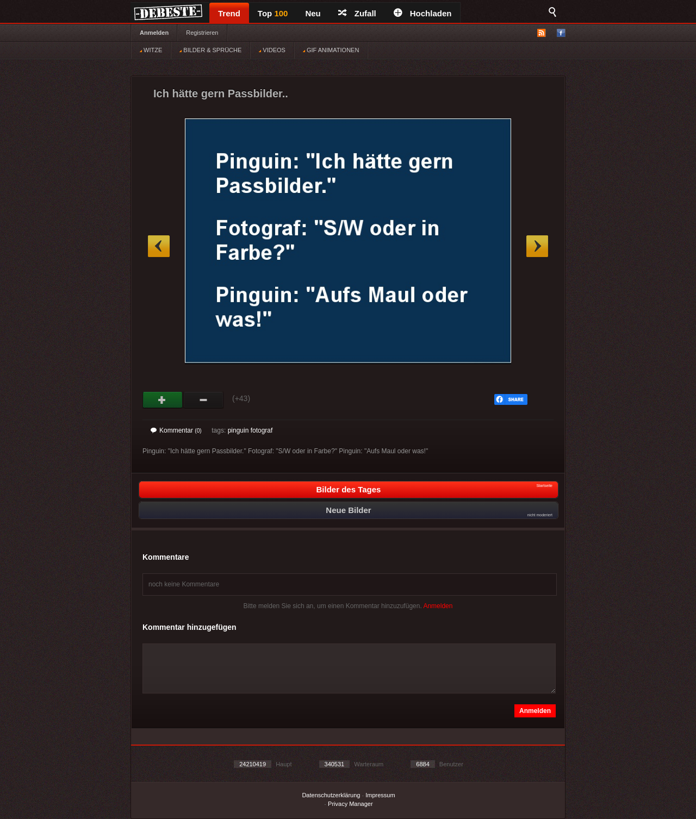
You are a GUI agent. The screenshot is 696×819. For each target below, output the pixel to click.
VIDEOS (272, 50)
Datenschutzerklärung (331, 795)
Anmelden (154, 32)
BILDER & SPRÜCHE (210, 50)
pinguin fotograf (250, 430)
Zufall (357, 13)
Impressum (380, 795)
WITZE (151, 50)
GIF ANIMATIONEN (331, 50)
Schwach (203, 400)
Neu (312, 13)
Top (273, 13)
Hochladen (423, 13)
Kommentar (176, 430)
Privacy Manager (350, 804)
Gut (162, 400)
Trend (229, 13)
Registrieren (202, 32)
